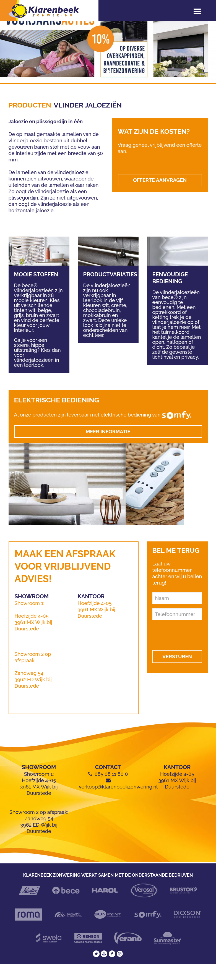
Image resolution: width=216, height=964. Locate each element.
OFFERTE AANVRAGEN (160, 180)
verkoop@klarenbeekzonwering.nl (118, 787)
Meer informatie (108, 431)
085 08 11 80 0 (111, 774)
